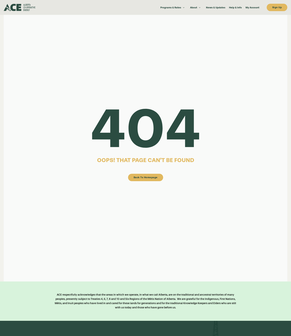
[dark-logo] (31, 7)
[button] (182, 7)
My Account (252, 7)
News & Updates (215, 7)
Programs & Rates (173, 7)
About (196, 7)
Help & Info (235, 7)
